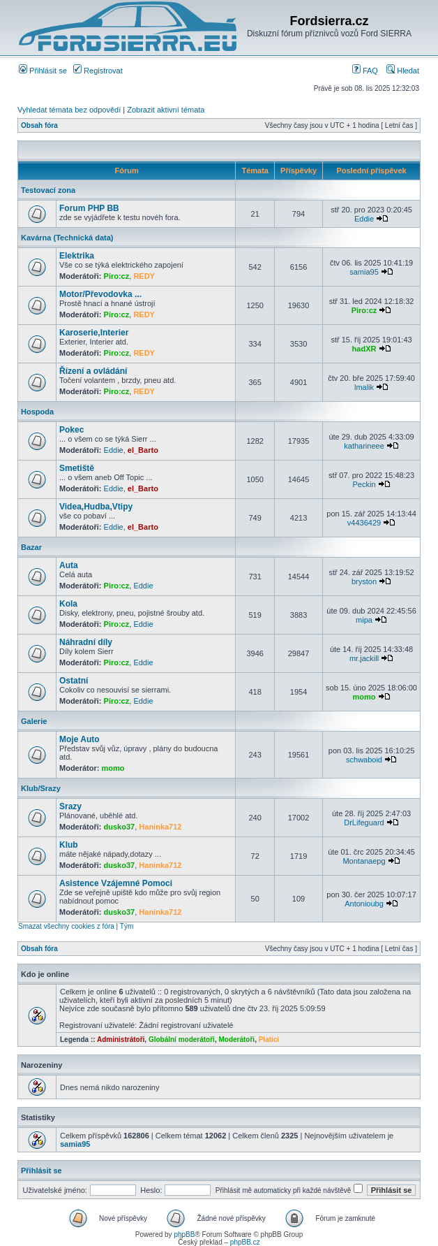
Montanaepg (363, 861)
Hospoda (37, 411)
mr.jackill (364, 658)
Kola (68, 604)
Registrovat (98, 70)
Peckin (364, 484)
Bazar (31, 547)
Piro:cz (117, 276)
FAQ (365, 70)
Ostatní (73, 681)
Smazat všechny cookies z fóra (66, 926)
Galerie (34, 721)
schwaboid (364, 759)
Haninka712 (160, 827)
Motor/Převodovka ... (100, 294)
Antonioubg (364, 903)
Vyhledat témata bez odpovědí (69, 110)
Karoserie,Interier (93, 333)
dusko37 (119, 827)
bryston (364, 581)
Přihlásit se (43, 70)
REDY (144, 276)
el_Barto (143, 450)
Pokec (71, 430)
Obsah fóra (39, 125)
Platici (269, 1039)
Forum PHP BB (89, 208)
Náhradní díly (85, 642)
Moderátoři (236, 1039)
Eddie (364, 219)
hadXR (364, 349)
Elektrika (76, 256)
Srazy (70, 806)
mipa (364, 620)
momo (364, 697)
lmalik (364, 387)
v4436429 (364, 523)
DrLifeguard (364, 822)
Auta (68, 565)
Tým (126, 926)
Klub (68, 845)
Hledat (402, 70)
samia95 (364, 272)
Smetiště (76, 468)
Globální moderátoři (182, 1039)
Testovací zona (48, 190)
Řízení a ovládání (93, 371)
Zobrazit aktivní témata (165, 110)
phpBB (184, 1234)
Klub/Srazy (41, 788)
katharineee (364, 446)
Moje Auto (79, 739)
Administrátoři (120, 1039)
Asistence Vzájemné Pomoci (115, 883)
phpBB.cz (245, 1242)
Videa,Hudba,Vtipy (96, 507)
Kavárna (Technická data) (67, 237)
